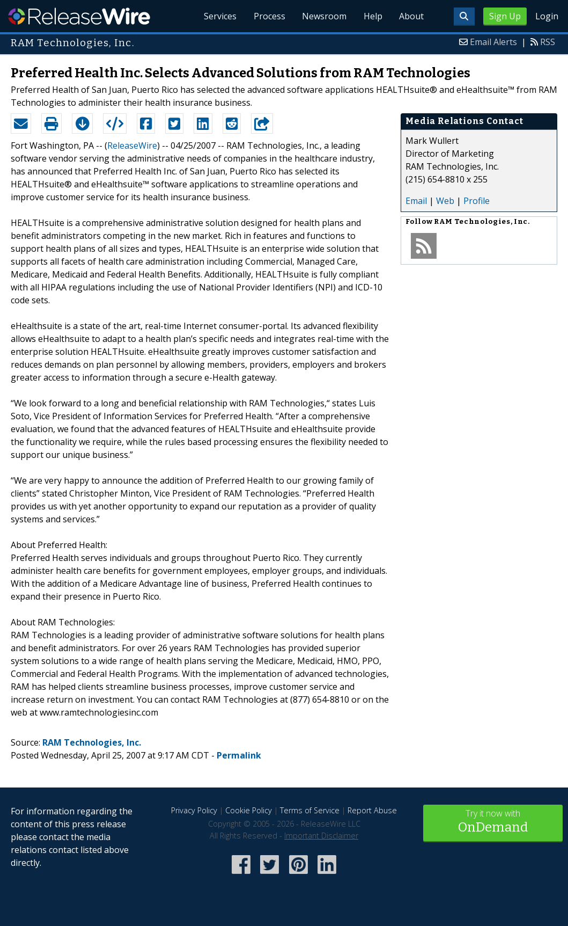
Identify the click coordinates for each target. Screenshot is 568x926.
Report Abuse (372, 810)
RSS (547, 42)
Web (445, 201)
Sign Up (505, 16)
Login (546, 16)
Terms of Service (310, 810)
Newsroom (323, 16)
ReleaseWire (79, 16)
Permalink (239, 755)
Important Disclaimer (321, 835)
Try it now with (493, 822)
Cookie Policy (248, 810)
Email (416, 201)
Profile (476, 201)
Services (219, 16)
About (411, 16)
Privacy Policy (194, 810)
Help (372, 16)
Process (268, 16)
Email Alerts (493, 42)
